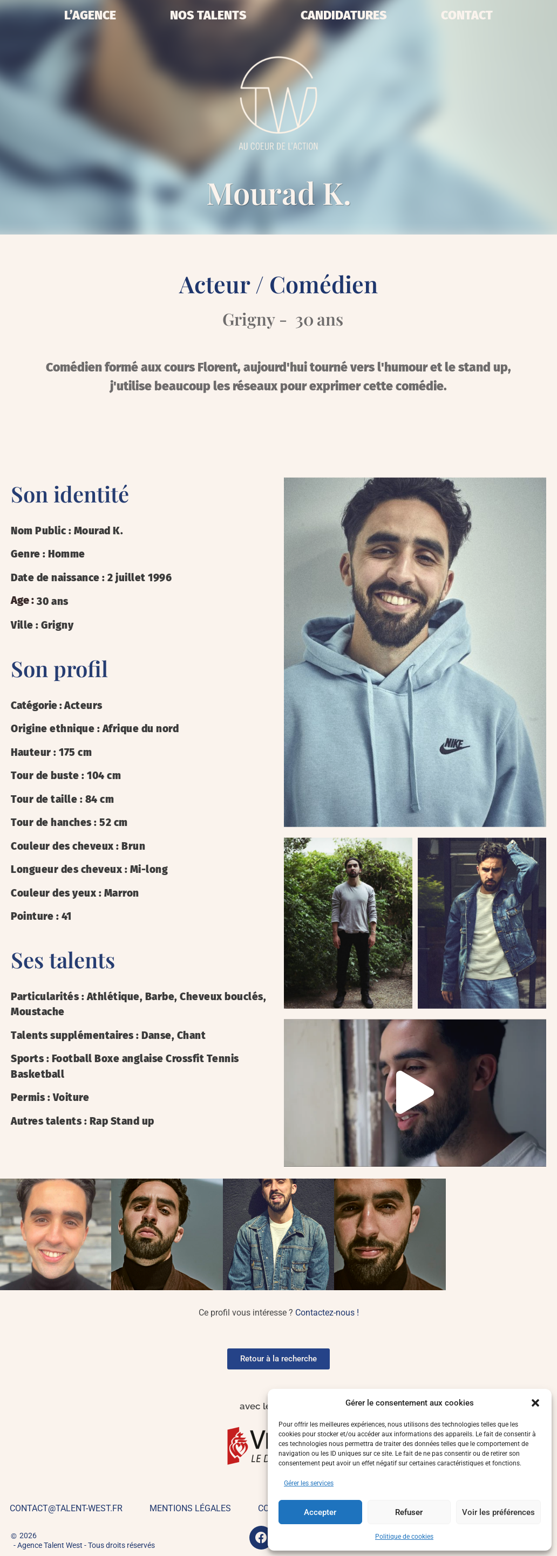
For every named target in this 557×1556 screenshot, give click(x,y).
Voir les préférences (498, 1512)
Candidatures (344, 15)
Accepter (320, 1512)
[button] (535, 1402)
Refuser (409, 1512)
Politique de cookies (404, 1536)
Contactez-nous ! (327, 1312)
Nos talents (208, 15)
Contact (467, 15)
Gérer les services (309, 1483)
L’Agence (90, 15)
